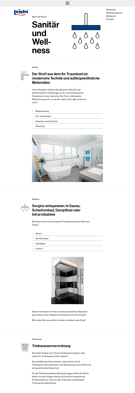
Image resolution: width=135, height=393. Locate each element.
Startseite (111, 9)
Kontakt (110, 19)
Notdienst (111, 16)
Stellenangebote (114, 13)
